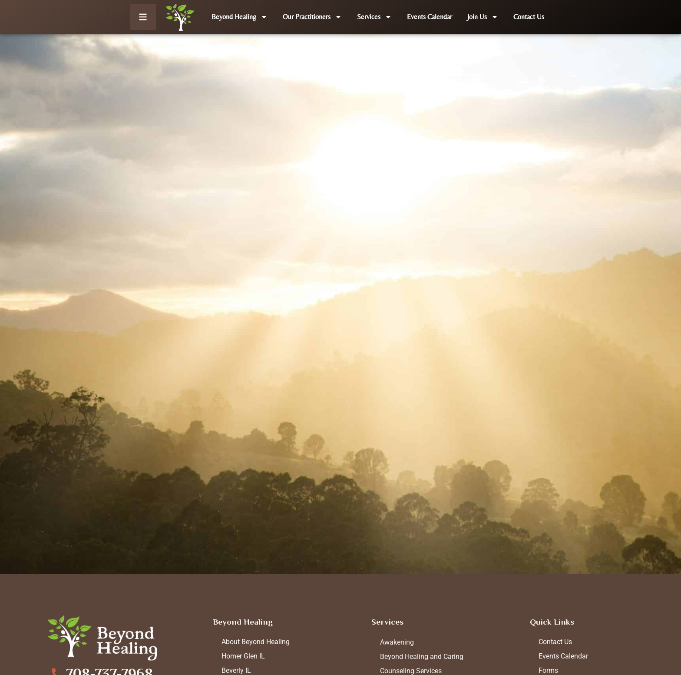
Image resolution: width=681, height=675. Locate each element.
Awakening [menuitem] (397, 642)
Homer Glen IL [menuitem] (243, 656)
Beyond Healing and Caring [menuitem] (421, 656)
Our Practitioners (312, 16)
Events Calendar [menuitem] (563, 656)
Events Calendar (429, 17)
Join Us (482, 16)
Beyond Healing (240, 16)
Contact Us (528, 17)
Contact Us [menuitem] (555, 642)
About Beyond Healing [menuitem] (255, 642)
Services (374, 16)
